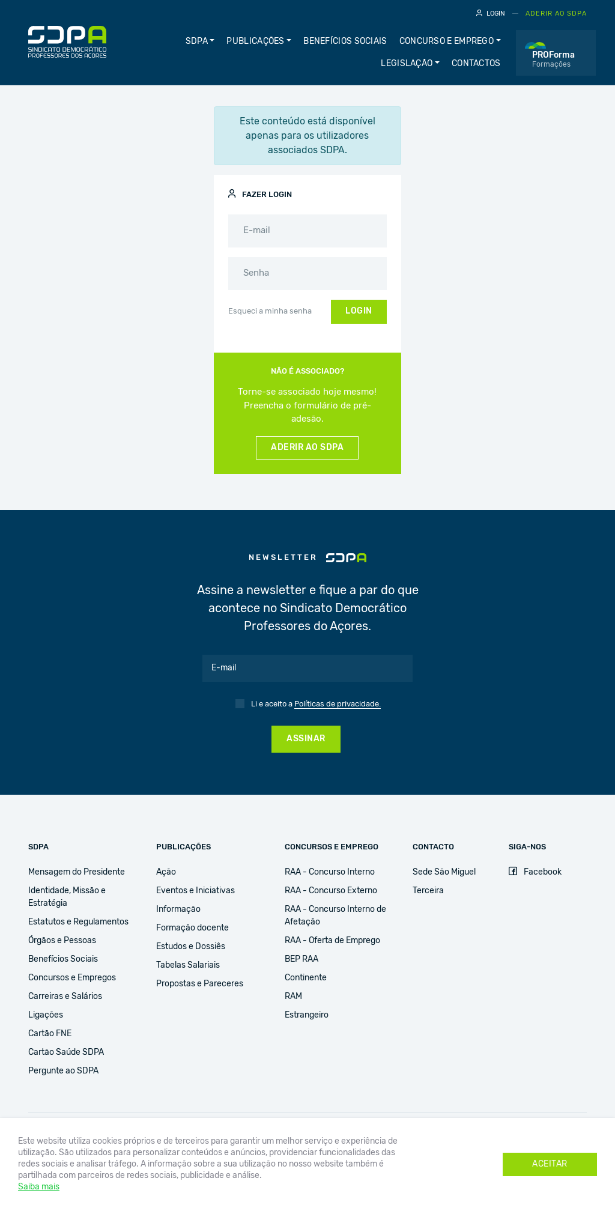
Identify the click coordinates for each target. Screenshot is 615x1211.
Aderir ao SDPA (556, 13)
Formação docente (192, 928)
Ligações (45, 1015)
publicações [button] (255, 41)
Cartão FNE (49, 1034)
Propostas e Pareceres (199, 984)
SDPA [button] (197, 41)
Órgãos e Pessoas (62, 940)
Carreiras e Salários (65, 996)
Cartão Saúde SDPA (66, 1052)
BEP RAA (301, 959)
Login (490, 13)
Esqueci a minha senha (270, 311)
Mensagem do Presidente (76, 872)
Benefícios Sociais (345, 41)
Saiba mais (38, 1187)
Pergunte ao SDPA (63, 1071)
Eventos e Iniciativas (195, 891)
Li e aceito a (316, 704)
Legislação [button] (406, 63)
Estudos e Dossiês (190, 946)
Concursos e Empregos (72, 978)
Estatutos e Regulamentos (78, 922)
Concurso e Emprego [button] (446, 41)
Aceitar (550, 1164)
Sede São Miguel (444, 872)
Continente (306, 978)
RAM (293, 996)
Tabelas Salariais (188, 965)
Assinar (306, 739)
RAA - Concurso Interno (330, 872)
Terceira (428, 891)
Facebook (535, 872)
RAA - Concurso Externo (331, 891)
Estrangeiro (307, 1015)
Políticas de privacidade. (337, 704)
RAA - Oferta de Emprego (332, 940)
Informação (178, 909)
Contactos (476, 63)
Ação (166, 872)
